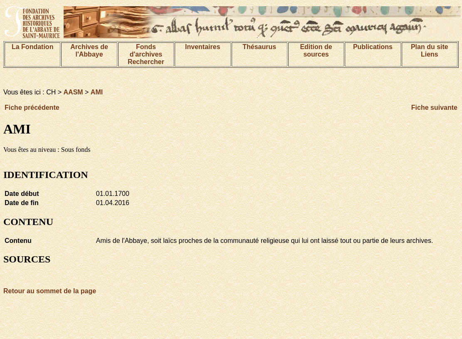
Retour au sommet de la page (49, 290)
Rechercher (146, 61)
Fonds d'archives (146, 50)
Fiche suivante (434, 107)
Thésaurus (259, 46)
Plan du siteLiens (429, 50)
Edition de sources (316, 50)
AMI (97, 92)
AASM (73, 92)
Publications (373, 46)
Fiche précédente (32, 107)
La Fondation (32, 46)
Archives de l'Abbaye (89, 50)
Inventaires (202, 46)
